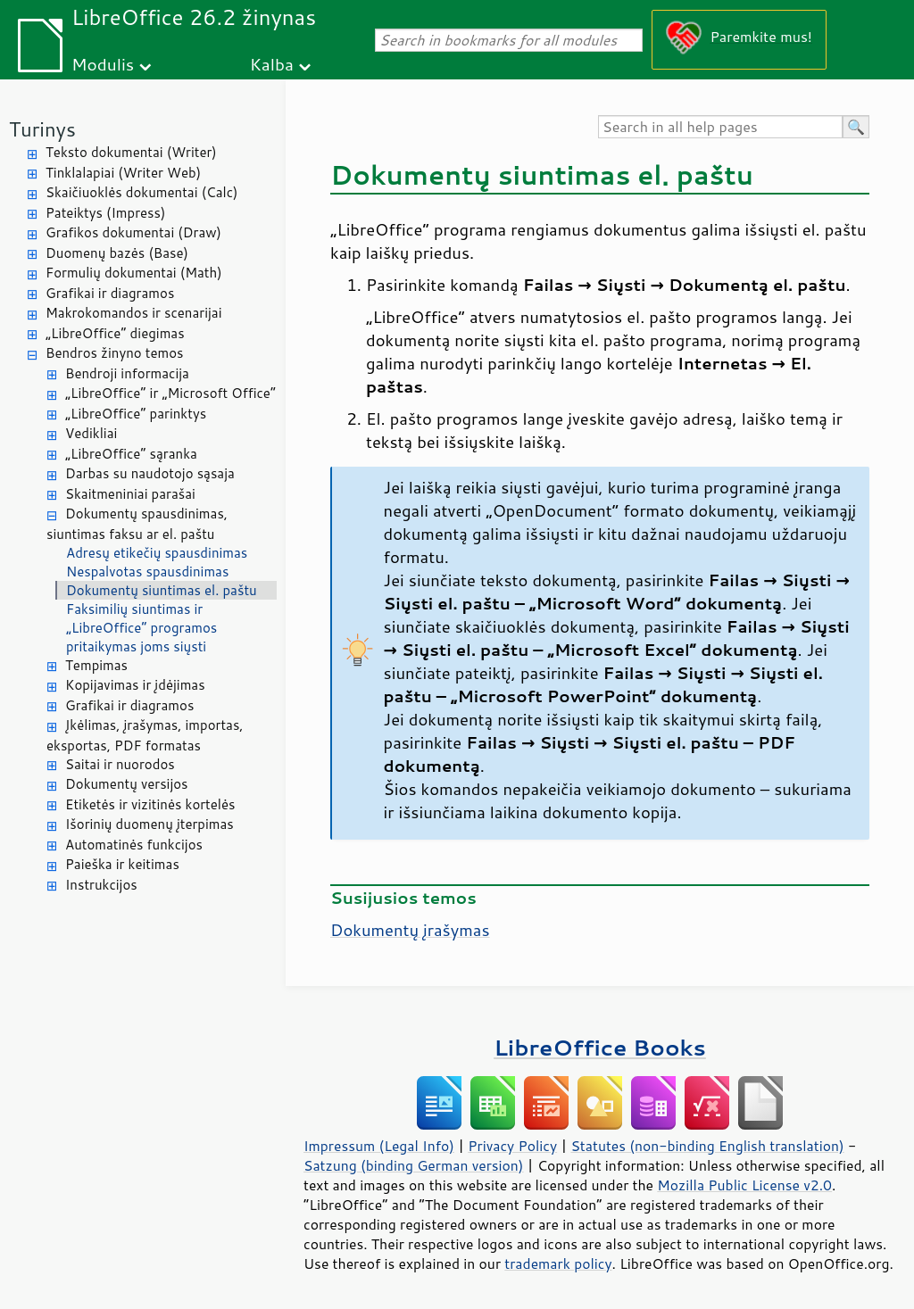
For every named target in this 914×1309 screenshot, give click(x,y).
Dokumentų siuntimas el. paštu (161, 590)
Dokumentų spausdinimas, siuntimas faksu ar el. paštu (137, 523)
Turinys (42, 129)
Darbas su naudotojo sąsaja (150, 473)
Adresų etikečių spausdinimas (156, 552)
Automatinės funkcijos (134, 844)
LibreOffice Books (600, 1047)
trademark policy (557, 1263)
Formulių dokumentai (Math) (134, 272)
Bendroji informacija (127, 373)
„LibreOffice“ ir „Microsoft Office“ (170, 393)
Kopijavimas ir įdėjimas (135, 684)
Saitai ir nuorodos (120, 764)
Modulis (102, 64)
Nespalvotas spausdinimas (147, 571)
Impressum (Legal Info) (378, 1146)
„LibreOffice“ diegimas (115, 333)
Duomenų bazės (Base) (117, 253)
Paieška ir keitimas (122, 864)
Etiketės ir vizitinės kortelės (150, 804)
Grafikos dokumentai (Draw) (133, 232)
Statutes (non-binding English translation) (706, 1146)
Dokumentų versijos (126, 784)
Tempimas (96, 665)
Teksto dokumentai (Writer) (131, 152)
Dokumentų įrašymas (410, 929)
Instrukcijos (101, 884)
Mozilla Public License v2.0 (744, 1185)
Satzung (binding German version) (413, 1165)
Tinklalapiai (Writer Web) (123, 172)
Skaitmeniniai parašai (130, 494)
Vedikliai (91, 433)
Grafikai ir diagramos (110, 293)
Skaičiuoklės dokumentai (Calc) (141, 192)
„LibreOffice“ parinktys (135, 413)
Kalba (272, 64)
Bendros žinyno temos (115, 353)
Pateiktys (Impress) (105, 212)
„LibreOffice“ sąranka (131, 453)
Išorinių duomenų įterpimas (149, 824)
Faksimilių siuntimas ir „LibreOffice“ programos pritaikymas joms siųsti (141, 628)
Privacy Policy (512, 1146)
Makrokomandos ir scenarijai (134, 312)
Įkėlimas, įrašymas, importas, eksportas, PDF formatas (145, 735)
